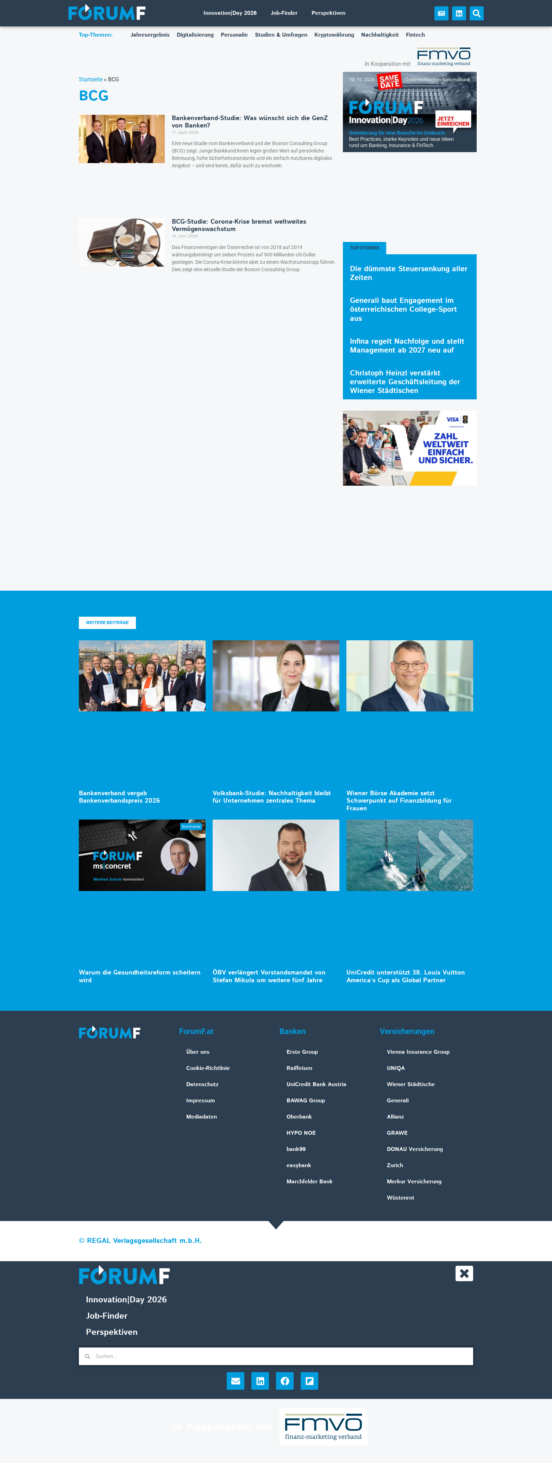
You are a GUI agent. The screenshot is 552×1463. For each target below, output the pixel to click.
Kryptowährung (334, 35)
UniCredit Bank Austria (316, 1085)
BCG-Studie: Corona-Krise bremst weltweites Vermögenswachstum (239, 225)
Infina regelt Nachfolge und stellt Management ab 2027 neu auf (407, 346)
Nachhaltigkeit (380, 35)
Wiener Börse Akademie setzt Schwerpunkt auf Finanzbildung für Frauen (399, 801)
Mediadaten (201, 1117)
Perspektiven (328, 13)
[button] (477, 13)
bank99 (296, 1149)
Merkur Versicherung (414, 1182)
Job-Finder (284, 13)
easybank (299, 1166)
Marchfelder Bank (310, 1182)
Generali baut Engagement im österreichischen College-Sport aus (403, 309)
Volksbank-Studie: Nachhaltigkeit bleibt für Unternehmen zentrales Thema (272, 797)
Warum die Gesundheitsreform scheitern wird (140, 976)
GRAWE (397, 1133)
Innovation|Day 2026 (230, 13)
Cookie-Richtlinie (208, 1068)
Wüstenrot (400, 1198)
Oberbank (299, 1117)
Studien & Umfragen (281, 35)
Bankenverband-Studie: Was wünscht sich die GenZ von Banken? (250, 122)
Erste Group (302, 1052)
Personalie (234, 35)
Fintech (415, 35)
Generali (398, 1101)
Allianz (395, 1117)
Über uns (197, 1052)
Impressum (200, 1101)
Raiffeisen (299, 1068)
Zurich (395, 1166)
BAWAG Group (306, 1101)
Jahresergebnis (150, 35)
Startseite (90, 79)
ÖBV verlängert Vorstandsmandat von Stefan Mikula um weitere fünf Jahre (269, 976)
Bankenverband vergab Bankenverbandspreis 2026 (119, 797)
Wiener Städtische (411, 1085)
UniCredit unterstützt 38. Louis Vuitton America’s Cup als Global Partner (405, 976)
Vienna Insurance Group (418, 1052)
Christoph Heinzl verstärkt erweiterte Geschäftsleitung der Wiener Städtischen (405, 382)
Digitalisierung (195, 35)
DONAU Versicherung (415, 1149)
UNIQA (396, 1068)
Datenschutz (202, 1085)
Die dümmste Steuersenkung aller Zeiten (409, 273)
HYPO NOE (301, 1133)
